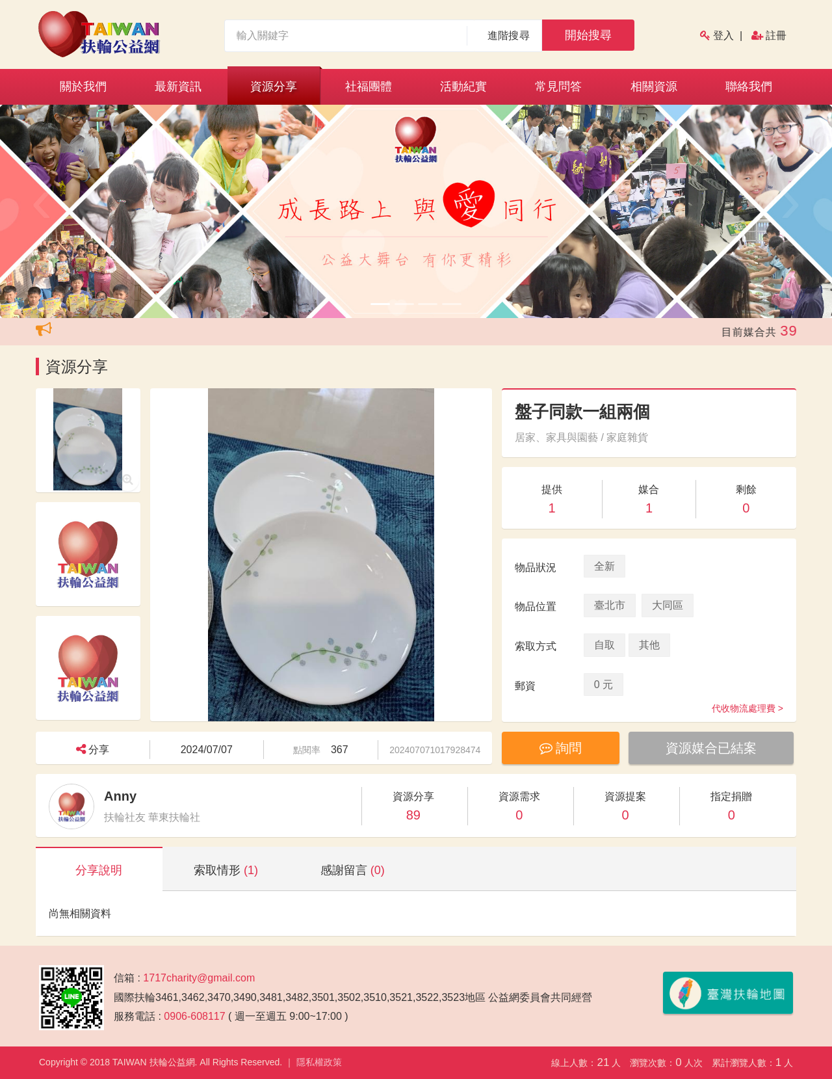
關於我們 (83, 86)
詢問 (561, 748)
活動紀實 (463, 86)
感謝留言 (352, 870)
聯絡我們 (748, 86)
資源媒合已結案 (713, 748)
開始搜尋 (588, 35)
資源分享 (273, 86)
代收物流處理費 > (747, 708)
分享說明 (98, 870)
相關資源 (653, 86)
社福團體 (368, 86)
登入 (723, 35)
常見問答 (558, 86)
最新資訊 (178, 86)
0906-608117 (194, 1016)
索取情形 (226, 870)
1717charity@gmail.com (199, 977)
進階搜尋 (509, 35)
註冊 (776, 35)
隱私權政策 (319, 1062)
